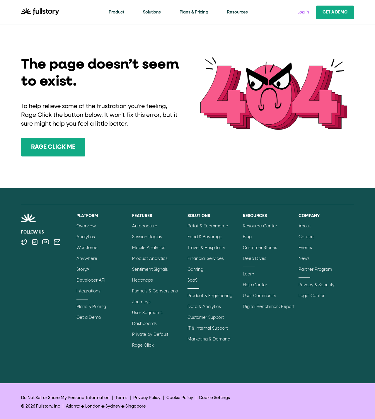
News (304, 259)
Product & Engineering (210, 296)
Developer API (90, 280)
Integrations (88, 291)
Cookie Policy (179, 398)
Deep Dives (254, 259)
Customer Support (206, 318)
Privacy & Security (317, 285)
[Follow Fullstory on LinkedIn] (35, 242)
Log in (303, 12)
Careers (307, 237)
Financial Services (206, 259)
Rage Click (143, 345)
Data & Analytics (204, 307)
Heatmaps (142, 280)
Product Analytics (150, 259)
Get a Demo (335, 12)
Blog (247, 237)
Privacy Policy (147, 398)
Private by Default (150, 335)
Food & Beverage (205, 237)
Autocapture (144, 226)
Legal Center (312, 296)
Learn (248, 274)
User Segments (147, 313)
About (305, 226)
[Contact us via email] (57, 242)
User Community (259, 296)
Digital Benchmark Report (268, 307)
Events (305, 248)
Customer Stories (260, 248)
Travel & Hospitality (206, 248)
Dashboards (144, 324)
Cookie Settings (214, 398)
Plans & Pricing (194, 12)
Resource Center (260, 226)
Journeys (141, 302)
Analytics (85, 237)
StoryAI (83, 270)
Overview (86, 226)
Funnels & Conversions (155, 291)
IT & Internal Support (208, 328)
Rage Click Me (53, 147)
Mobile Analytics (148, 248)
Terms (121, 398)
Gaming (195, 270)
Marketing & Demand (209, 339)
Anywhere (86, 259)
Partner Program (315, 270)
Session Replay (147, 237)
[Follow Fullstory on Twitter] (24, 242)
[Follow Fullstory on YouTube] (45, 242)
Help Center (255, 285)
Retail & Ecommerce (208, 226)
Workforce (87, 248)
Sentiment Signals (150, 270)
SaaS (192, 280)
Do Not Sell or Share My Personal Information (65, 398)
